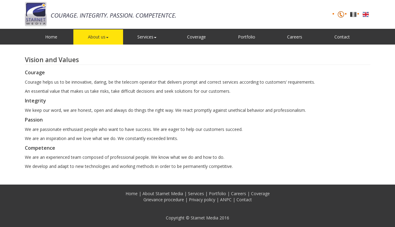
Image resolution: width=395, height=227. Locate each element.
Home (51, 37)
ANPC (226, 199)
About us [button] (98, 37)
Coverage (196, 37)
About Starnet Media (162, 193)
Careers (294, 37)
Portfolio (246, 37)
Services (196, 193)
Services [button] (146, 37)
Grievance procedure (163, 199)
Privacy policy (202, 199)
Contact (342, 37)
